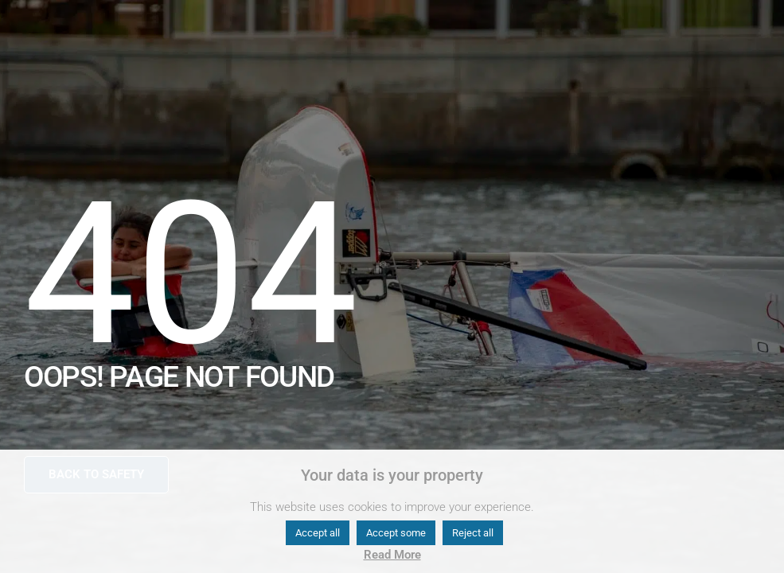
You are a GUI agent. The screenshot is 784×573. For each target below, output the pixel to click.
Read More (392, 555)
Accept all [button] (317, 533)
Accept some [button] (396, 533)
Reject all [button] (472, 533)
